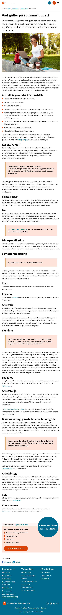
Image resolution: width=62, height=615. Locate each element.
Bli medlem (6, 572)
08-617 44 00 (6, 579)
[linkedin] (54, 603)
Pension (16, 297)
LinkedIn (16, 562)
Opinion (17, 608)
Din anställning (24, 8)
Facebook (6, 562)
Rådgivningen (23, 140)
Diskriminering (7, 469)
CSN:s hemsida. (16, 500)
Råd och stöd (15, 8)
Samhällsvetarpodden (29, 581)
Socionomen (45, 579)
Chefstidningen (46, 575)
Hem (8, 8)
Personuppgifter (34, 608)
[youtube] (57, 603)
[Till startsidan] (12, 3)
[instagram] (51, 603)
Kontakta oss (6, 575)
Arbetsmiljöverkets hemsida (14, 409)
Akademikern (45, 572)
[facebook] (48, 603)
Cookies (43, 608)
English (24, 608)
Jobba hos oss (7, 588)
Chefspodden (26, 572)
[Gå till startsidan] (16, 603)
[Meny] (58, 3)
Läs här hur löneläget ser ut (18, 229)
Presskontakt (7, 591)
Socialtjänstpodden (28, 590)
